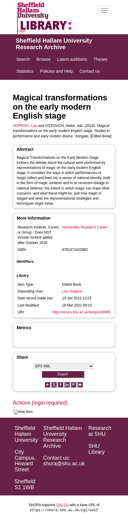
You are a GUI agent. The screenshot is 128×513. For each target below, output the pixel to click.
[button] (15, 412)
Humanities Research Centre (85, 227)
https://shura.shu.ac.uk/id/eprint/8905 (81, 312)
